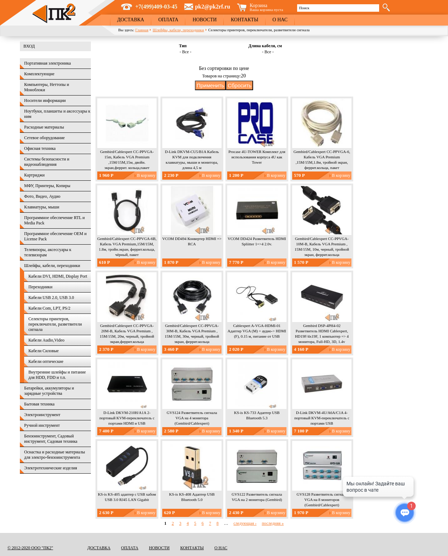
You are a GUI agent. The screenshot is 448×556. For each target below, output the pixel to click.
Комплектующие (39, 73)
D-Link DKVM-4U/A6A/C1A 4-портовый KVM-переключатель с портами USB (321, 417)
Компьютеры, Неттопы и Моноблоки (46, 87)
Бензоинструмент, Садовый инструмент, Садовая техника (50, 439)
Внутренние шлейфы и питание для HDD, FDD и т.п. (57, 375)
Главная (141, 30)
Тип (183, 45)
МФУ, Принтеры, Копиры (47, 185)
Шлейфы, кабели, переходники (178, 30)
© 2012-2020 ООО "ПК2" (30, 547)
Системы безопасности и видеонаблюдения (46, 162)
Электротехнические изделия (50, 467)
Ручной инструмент (42, 425)
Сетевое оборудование (44, 137)
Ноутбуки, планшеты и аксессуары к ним (57, 114)
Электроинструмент (42, 414)
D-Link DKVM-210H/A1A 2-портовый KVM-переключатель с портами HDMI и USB (126, 417)
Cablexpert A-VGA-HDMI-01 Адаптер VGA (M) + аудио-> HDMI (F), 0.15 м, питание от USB (257, 330)
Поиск (304, 8)
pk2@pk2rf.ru (212, 7)
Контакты (244, 19)
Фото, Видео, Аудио (42, 196)
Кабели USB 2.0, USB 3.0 (51, 297)
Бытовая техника (39, 404)
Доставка (130, 19)
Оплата (168, 19)
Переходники (40, 286)
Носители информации (45, 100)
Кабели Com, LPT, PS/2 (49, 308)
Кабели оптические (46, 361)
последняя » (273, 523)
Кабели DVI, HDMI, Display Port (57, 276)
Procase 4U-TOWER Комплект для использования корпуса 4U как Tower (257, 156)
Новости (204, 19)
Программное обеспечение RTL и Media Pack (54, 220)
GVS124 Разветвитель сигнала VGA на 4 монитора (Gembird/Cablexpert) (192, 417)
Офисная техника (40, 148)
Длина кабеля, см (265, 45)
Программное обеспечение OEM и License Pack (55, 236)
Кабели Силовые (43, 350)
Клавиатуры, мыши (41, 207)
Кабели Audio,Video (46, 340)
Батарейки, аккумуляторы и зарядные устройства (49, 391)
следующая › (245, 523)
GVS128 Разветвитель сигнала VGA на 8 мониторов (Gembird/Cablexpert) (322, 499)
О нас (280, 19)
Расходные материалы (44, 127)
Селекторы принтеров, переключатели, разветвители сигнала (55, 324)
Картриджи (34, 175)
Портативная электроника (47, 63)
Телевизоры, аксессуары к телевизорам (47, 252)
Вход (29, 46)
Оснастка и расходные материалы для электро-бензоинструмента (54, 454)
